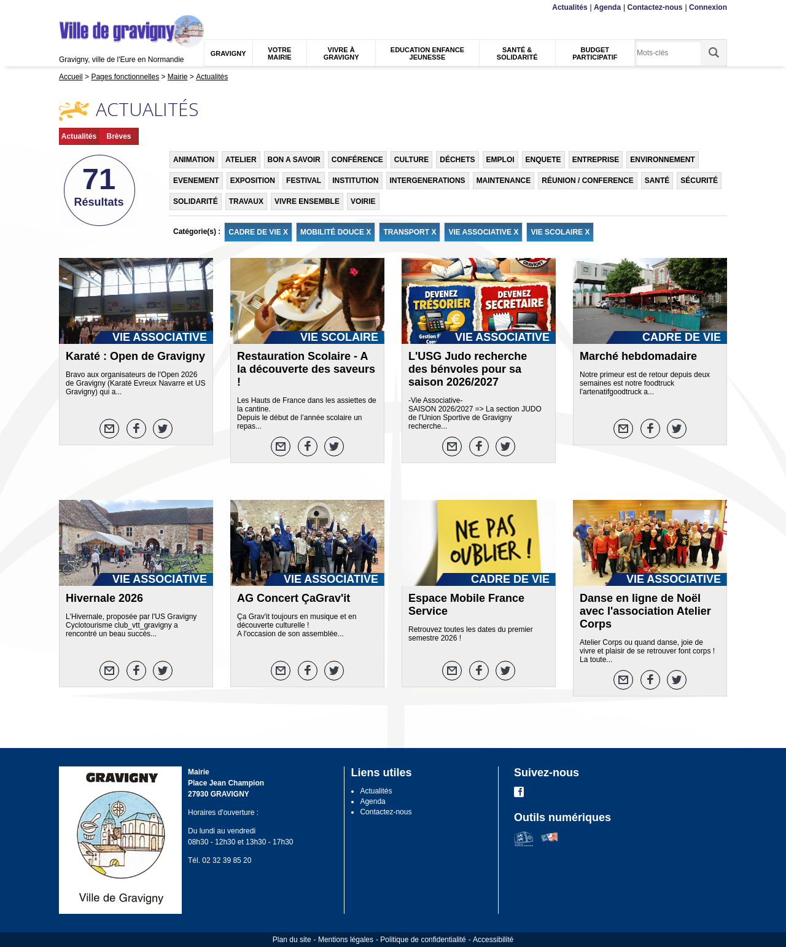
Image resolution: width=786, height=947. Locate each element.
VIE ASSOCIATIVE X (483, 232)
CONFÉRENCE (357, 159)
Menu (66, 7)
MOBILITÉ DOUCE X (335, 232)
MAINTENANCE (504, 180)
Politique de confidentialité (422, 939)
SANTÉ (657, 180)
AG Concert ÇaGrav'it (293, 598)
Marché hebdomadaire (638, 356)
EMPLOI (500, 159)
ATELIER (240, 159)
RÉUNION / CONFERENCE (587, 180)
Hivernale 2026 (104, 598)
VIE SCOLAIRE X (560, 232)
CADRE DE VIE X (258, 232)
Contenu (87, 7)
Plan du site (292, 939)
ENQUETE (543, 159)
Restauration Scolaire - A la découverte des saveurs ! (306, 369)
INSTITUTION (355, 180)
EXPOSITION (252, 180)
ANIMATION (193, 159)
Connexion (708, 7)
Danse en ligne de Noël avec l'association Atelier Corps (645, 611)
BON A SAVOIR (294, 159)
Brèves (118, 136)
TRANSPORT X (409, 232)
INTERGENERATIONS (427, 180)
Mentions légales (345, 939)
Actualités (569, 7)
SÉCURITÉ (699, 180)
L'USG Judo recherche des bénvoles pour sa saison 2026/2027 (467, 369)
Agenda (607, 7)
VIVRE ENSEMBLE (307, 201)
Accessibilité (493, 939)
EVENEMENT (196, 180)
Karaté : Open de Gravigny (135, 356)
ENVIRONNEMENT (662, 159)
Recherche (116, 7)
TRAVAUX (246, 201)
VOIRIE (363, 201)
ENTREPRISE (596, 159)
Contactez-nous (655, 7)
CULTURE (411, 159)
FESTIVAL (303, 180)
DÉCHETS (457, 159)
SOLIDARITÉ (195, 201)
